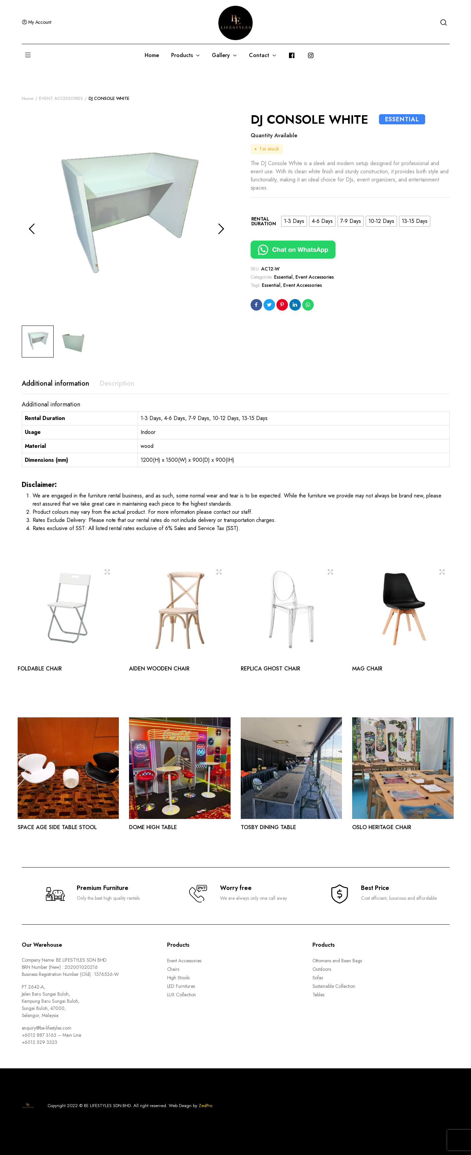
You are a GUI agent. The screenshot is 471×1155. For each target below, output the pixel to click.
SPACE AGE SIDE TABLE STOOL (57, 827)
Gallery (221, 55)
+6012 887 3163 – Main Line (51, 1035)
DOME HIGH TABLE (153, 827)
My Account (37, 22)
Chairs (173, 969)
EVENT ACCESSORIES (61, 98)
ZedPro (205, 1105)
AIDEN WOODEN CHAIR (159, 668)
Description (116, 383)
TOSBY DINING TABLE (268, 827)
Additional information (55, 383)
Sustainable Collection (333, 986)
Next (221, 229)
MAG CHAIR (367, 668)
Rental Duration (263, 221)
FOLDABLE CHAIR (40, 668)
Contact (259, 55)
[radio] (294, 221)
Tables (318, 994)
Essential (283, 277)
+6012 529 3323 (40, 1042)
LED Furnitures (181, 986)
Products (182, 55)
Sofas (317, 977)
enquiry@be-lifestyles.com (46, 1028)
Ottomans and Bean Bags (337, 960)
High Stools (178, 977)
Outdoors (321, 969)
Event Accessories (314, 277)
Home (152, 55)
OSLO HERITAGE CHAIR (381, 827)
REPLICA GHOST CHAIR (270, 668)
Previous (32, 229)
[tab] (55, 384)
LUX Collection (181, 994)
